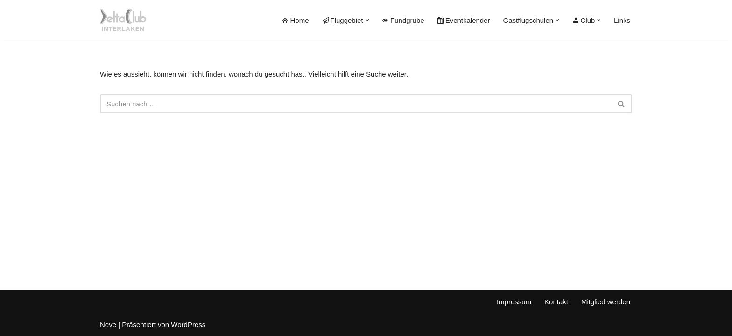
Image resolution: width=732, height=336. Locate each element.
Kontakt (556, 302)
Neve (108, 325)
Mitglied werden (605, 302)
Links (622, 20)
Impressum (514, 302)
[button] (367, 20)
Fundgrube (403, 20)
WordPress (188, 325)
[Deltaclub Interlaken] (123, 20)
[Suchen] (355, 103)
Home (295, 20)
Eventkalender (463, 20)
